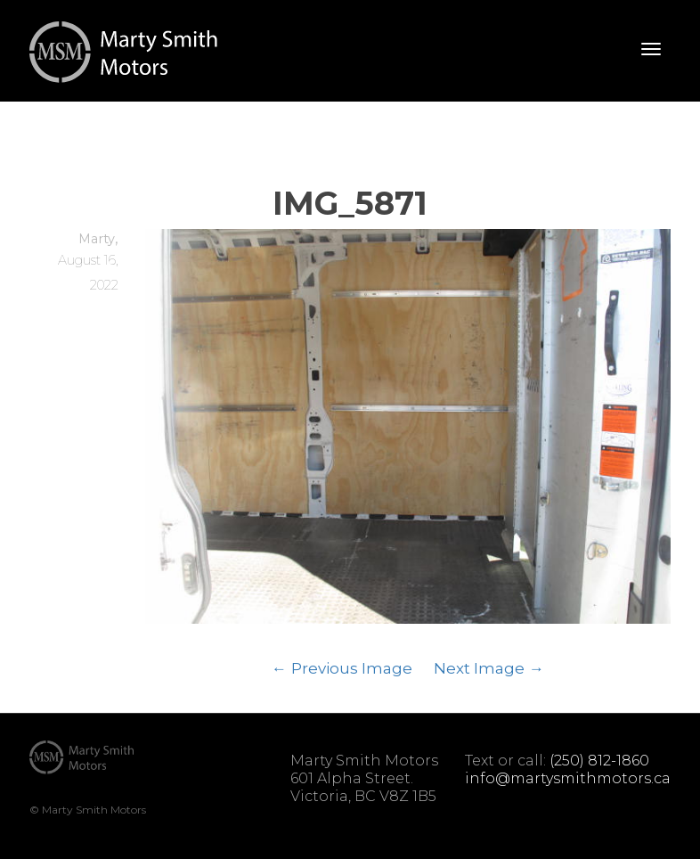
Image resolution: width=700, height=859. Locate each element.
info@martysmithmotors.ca (568, 778)
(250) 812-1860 (599, 760)
